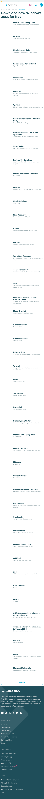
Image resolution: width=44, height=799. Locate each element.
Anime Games (23, 1)
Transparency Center (8, 734)
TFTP (34, 1)
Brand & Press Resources (9, 737)
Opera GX (29, 1)
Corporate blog (6, 740)
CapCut (5, 1)
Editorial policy (6, 731)
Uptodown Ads (6, 763)
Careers (3, 743)
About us (4, 724)
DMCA (3, 792)
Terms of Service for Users (10, 780)
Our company (5, 728)
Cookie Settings (6, 786)
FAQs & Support (6, 769)
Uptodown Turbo (9, 766)
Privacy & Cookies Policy (9, 783)
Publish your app (6, 757)
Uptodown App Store (8, 754)
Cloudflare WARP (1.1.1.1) (14, 1)
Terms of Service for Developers (12, 789)
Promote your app (7, 760)
